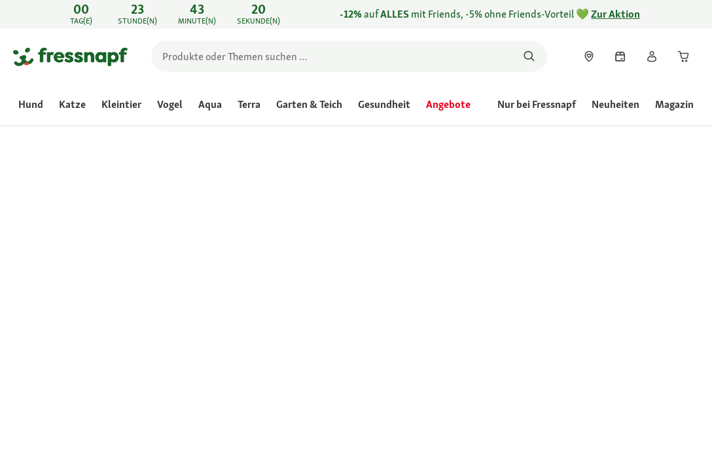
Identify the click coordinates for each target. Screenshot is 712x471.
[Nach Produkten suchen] (529, 56)
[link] (356, 14)
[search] (349, 56)
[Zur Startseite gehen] (70, 56)
